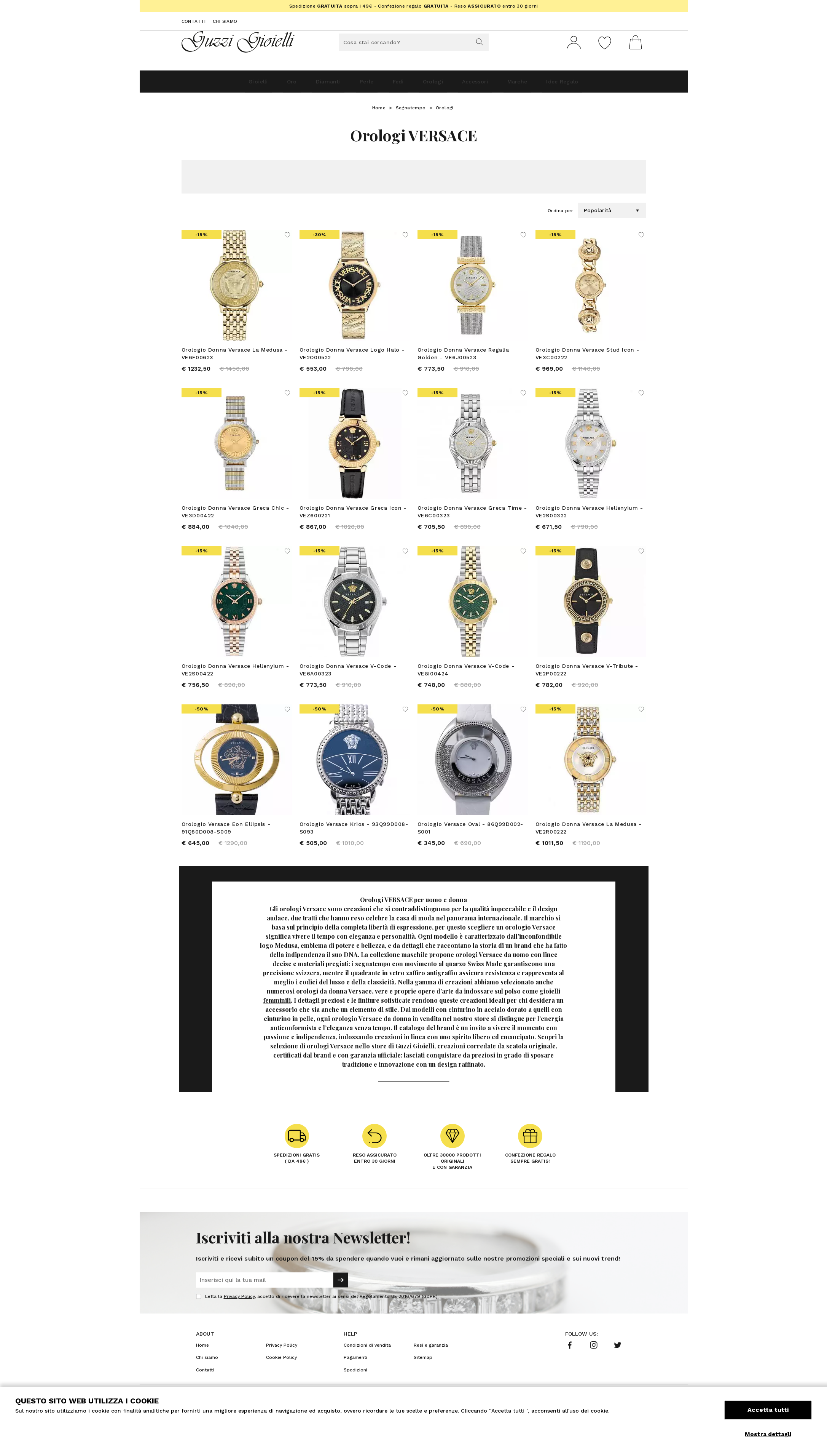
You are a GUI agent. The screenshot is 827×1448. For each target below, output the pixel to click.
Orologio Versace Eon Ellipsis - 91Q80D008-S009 (226, 841)
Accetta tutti (768, 1416)
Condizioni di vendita (367, 1362)
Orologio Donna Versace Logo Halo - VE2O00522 (352, 356)
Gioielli (217, 84)
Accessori (492, 84)
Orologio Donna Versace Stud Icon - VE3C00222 (587, 356)
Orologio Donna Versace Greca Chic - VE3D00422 (235, 518)
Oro (260, 84)
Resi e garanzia (431, 1362)
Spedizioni (355, 1386)
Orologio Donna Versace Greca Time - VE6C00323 (472, 518)
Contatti (194, 21)
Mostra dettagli (768, 1434)
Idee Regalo (601, 84)
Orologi (440, 84)
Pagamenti (355, 1374)
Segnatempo (411, 111)
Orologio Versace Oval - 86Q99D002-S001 (470, 841)
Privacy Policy (239, 1313)
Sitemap (423, 1374)
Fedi (395, 84)
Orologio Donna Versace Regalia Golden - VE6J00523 (463, 356)
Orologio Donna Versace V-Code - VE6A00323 (348, 679)
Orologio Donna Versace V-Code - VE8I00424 (466, 679)
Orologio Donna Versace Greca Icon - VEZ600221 (353, 518)
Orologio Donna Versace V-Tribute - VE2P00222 (586, 679)
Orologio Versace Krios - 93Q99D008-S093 (354, 841)
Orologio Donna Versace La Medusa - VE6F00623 (235, 356)
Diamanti (305, 84)
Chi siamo (225, 21)
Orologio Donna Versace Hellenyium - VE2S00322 (589, 518)
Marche (545, 84)
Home (379, 111)
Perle (354, 84)
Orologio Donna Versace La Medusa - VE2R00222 (588, 841)
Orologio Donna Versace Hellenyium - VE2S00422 (235, 679)
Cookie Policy (281, 1374)
